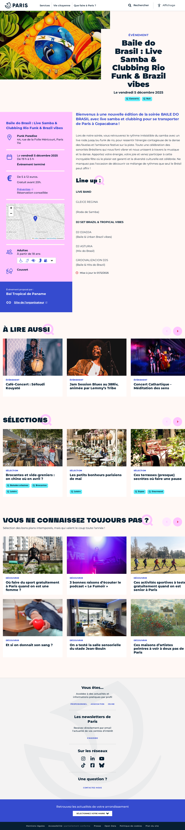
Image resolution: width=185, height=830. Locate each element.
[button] (35, 219)
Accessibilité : (69, 826)
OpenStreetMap (51, 238)
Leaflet (35, 238)
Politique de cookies (131, 826)
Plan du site (152, 826)
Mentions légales (35, 826)
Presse (97, 826)
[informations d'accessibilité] (36, 260)
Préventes (23, 189)
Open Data (110, 826)
